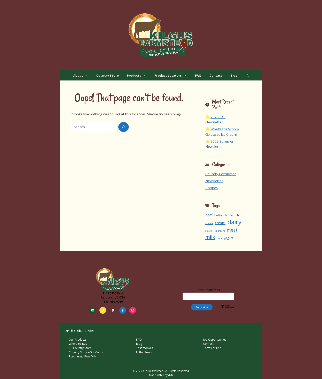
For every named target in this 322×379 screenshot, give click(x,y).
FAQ (198, 75)
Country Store (107, 75)
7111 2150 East (112, 293)
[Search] (123, 127)
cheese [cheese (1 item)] (209, 223)
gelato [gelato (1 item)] (208, 230)
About (82, 75)
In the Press (144, 352)
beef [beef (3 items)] (209, 215)
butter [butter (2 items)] (218, 215)
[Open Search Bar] (247, 75)
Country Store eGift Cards (86, 352)
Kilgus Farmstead (153, 371)
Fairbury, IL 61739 (113, 297)
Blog (233, 75)
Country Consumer (220, 173)
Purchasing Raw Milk (82, 356)
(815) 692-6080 (113, 301)
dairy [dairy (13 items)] (234, 222)
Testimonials (144, 348)
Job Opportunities (214, 339)
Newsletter (214, 180)
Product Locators (172, 75)
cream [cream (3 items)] (220, 223)
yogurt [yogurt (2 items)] (228, 238)
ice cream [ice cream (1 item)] (219, 230)
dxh (170, 375)
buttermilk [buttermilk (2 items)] (232, 215)
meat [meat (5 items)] (232, 230)
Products (138, 75)
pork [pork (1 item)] (219, 238)
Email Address (208, 293)
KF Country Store (80, 348)
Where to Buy (78, 344)
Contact (215, 75)
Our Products (77, 339)
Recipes (211, 187)
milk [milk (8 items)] (210, 236)
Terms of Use (212, 348)
